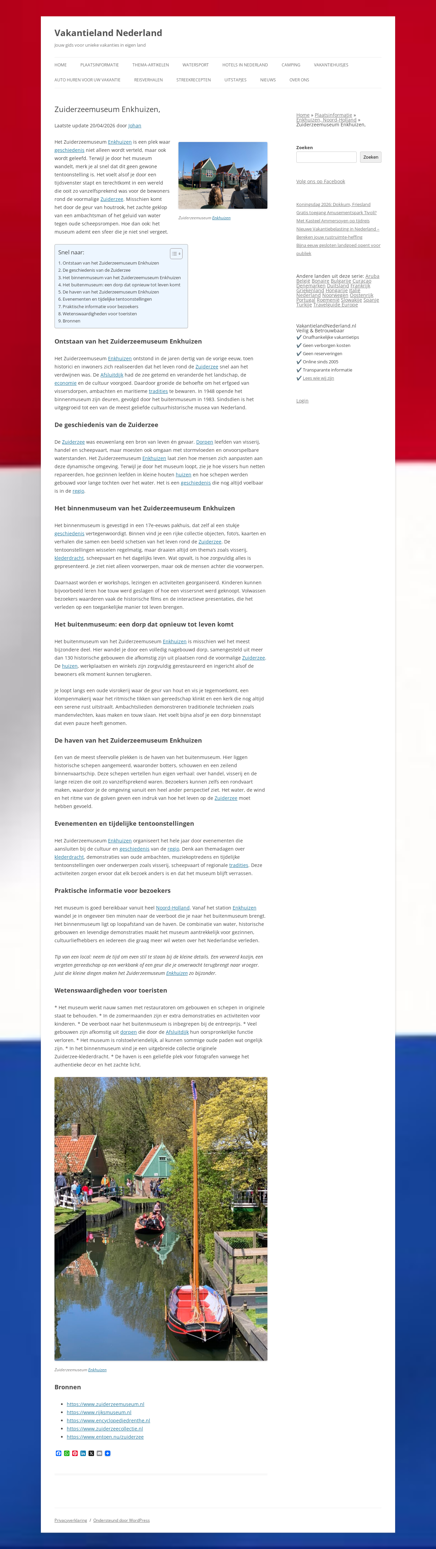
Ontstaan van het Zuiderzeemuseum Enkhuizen (111, 263)
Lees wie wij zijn (318, 378)
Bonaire (320, 281)
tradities (158, 391)
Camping (291, 65)
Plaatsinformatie (99, 65)
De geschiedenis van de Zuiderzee (96, 270)
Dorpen (204, 442)
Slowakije (351, 300)
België (303, 281)
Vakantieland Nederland (108, 33)
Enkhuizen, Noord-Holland (326, 119)
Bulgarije (341, 281)
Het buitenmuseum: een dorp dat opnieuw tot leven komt (122, 285)
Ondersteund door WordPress (121, 1520)
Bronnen (71, 321)
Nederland (308, 295)
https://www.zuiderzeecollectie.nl (105, 1428)
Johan (134, 125)
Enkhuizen (221, 218)
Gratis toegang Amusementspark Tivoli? (336, 212)
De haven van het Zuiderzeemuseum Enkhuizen (111, 292)
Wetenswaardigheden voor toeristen (100, 314)
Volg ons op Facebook (320, 181)
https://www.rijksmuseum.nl (99, 1412)
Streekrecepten (193, 80)
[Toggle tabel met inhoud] (173, 253)
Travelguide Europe (335, 304)
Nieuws (268, 80)
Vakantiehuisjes (331, 65)
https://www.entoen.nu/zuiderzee (105, 1437)
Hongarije (337, 290)
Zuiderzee (111, 199)
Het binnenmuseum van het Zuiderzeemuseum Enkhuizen (122, 278)
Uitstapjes (235, 80)
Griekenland (310, 290)
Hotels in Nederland (245, 65)
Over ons (299, 80)
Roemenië (328, 300)
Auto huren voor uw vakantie (87, 80)
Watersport (196, 65)
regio (78, 491)
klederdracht (69, 558)
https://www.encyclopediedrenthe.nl (108, 1420)
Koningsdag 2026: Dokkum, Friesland (333, 204)
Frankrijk (360, 285)
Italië (354, 290)
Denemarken (311, 285)
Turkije (304, 304)
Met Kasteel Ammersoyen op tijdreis (333, 221)
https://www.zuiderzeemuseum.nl (105, 1404)
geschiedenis (69, 150)
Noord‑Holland (173, 907)
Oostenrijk (361, 295)
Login (302, 400)
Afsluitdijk (111, 375)
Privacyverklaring (70, 1520)
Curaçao (362, 281)
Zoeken (304, 147)
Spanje (371, 300)
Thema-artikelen (151, 65)
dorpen (128, 1032)
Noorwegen (335, 295)
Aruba (372, 276)
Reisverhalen (148, 80)
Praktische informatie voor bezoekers (100, 307)
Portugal (305, 300)
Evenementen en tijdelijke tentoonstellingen (107, 299)
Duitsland (338, 285)
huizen (183, 474)
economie (65, 383)
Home (60, 65)
